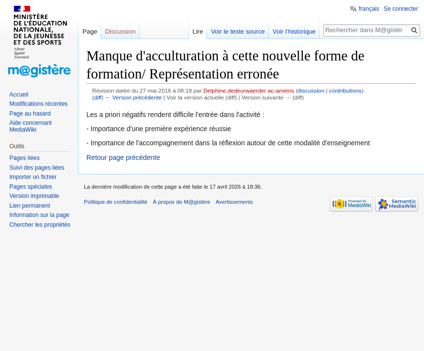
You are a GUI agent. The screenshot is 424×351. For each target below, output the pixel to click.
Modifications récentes (38, 103)
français (369, 8)
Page (89, 31)
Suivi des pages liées (36, 167)
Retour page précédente (123, 157)
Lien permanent (29, 205)
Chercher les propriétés (39, 224)
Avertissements (234, 202)
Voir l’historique (294, 31)
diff (97, 97)
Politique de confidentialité (115, 202)
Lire (197, 31)
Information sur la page (39, 215)
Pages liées (24, 158)
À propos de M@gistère (181, 202)
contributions (345, 90)
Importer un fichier (33, 177)
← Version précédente (133, 97)
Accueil (18, 94)
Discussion (120, 31)
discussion (311, 90)
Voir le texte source (238, 31)
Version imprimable (34, 196)
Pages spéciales (30, 186)
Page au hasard (30, 113)
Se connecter (401, 8)
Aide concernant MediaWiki (30, 126)
